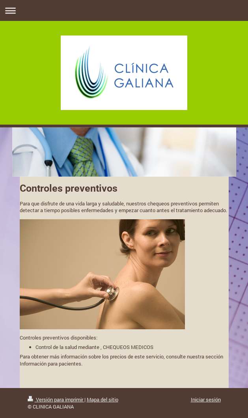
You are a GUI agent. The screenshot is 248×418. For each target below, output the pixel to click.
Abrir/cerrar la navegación (124, 10)
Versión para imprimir (56, 399)
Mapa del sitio (102, 399)
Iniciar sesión (206, 399)
